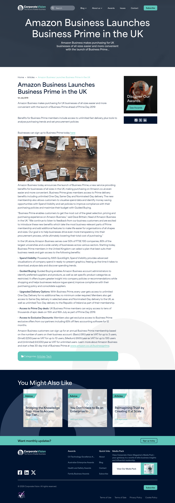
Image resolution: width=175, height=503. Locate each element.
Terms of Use (105, 497)
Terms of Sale (120, 497)
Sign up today (149, 440)
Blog (101, 462)
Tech (49, 356)
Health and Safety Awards (79, 467)
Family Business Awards (78, 473)
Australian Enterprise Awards (81, 462)
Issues (122, 8)
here (72, 132)
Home (21, 77)
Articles (31, 77)
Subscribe (150, 7)
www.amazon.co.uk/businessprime (89, 345)
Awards (111, 8)
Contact (134, 8)
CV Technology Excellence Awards (82, 456)
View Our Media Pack (126, 469)
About (102, 456)
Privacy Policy (136, 497)
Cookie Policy (151, 497)
